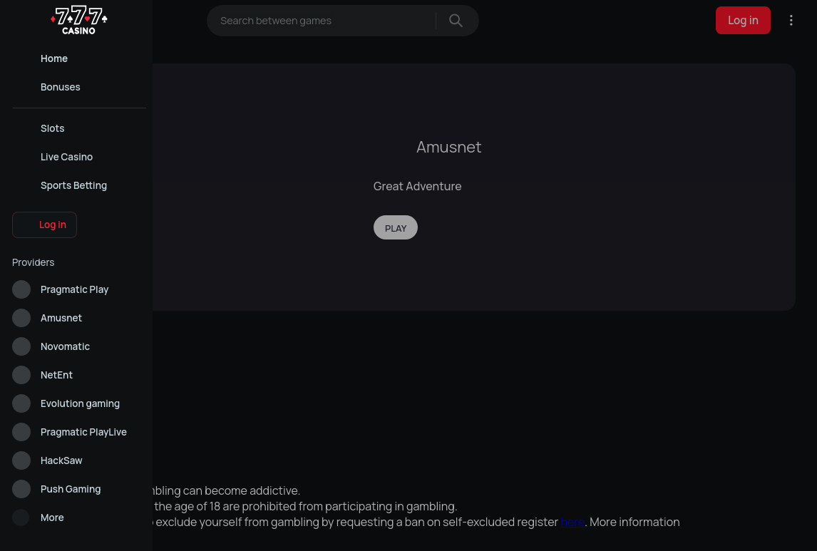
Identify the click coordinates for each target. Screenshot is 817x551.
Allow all (258, 528)
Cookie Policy (465, 496)
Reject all (558, 528)
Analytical (408, 528)
